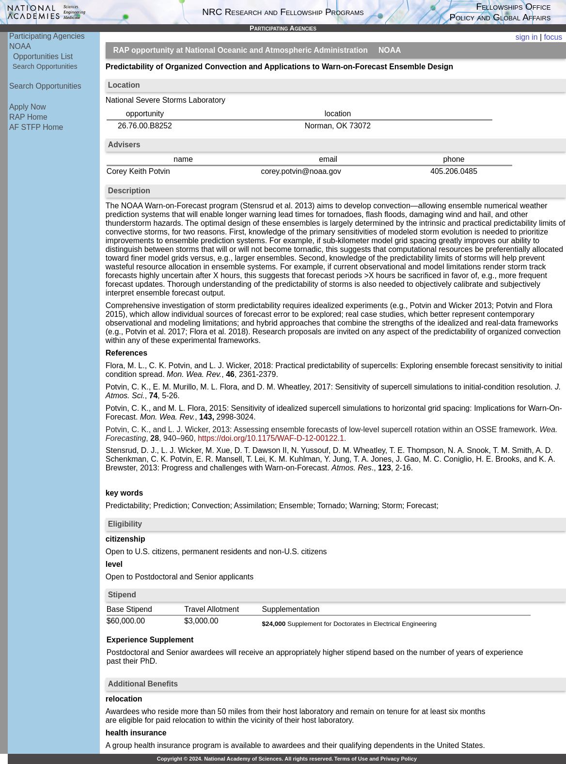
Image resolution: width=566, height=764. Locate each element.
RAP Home (28, 117)
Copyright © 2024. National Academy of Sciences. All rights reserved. (245, 759)
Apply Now (27, 107)
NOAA (20, 46)
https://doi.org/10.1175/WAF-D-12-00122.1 (271, 438)
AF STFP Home (36, 127)
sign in (527, 37)
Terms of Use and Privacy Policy (375, 759)
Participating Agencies (47, 36)
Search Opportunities (45, 66)
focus (553, 37)
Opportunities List (43, 56)
